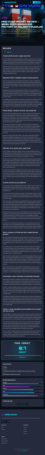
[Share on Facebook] (21, 404)
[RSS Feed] (6, 421)
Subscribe (36, 2)
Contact (24, 433)
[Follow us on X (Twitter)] (2, 421)
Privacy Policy (4, 438)
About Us (25, 427)
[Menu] (43, 2)
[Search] (31, 2)
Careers (24, 429)
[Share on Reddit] (24, 404)
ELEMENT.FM (25, 450)
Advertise (25, 431)
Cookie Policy (4, 443)
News (2, 427)
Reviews (3, 429)
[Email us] (9, 421)
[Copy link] (27, 404)
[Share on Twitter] (18, 404)
